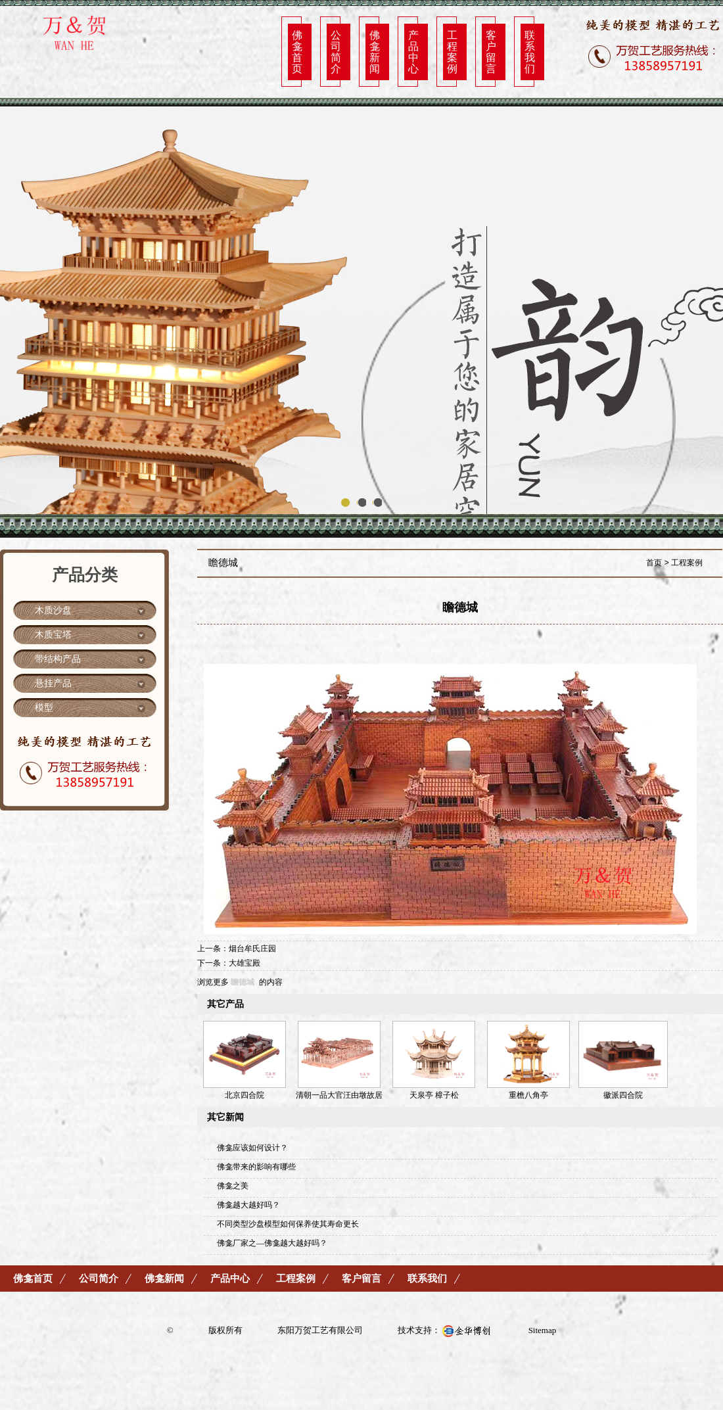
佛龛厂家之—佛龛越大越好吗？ (272, 1243)
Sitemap (542, 1330)
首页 (654, 562)
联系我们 (530, 52)
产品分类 (85, 575)
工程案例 (452, 52)
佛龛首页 (297, 52)
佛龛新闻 (374, 52)
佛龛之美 (232, 1185)
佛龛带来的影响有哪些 (256, 1166)
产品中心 (413, 52)
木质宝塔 (53, 635)
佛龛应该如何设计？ (252, 1147)
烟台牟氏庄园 (252, 948)
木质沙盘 (53, 610)
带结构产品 (58, 659)
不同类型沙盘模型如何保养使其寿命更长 (288, 1224)
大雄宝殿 (244, 963)
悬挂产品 (53, 683)
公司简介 (336, 52)
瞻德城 (242, 982)
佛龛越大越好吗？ (248, 1205)
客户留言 (491, 52)
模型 (44, 708)
